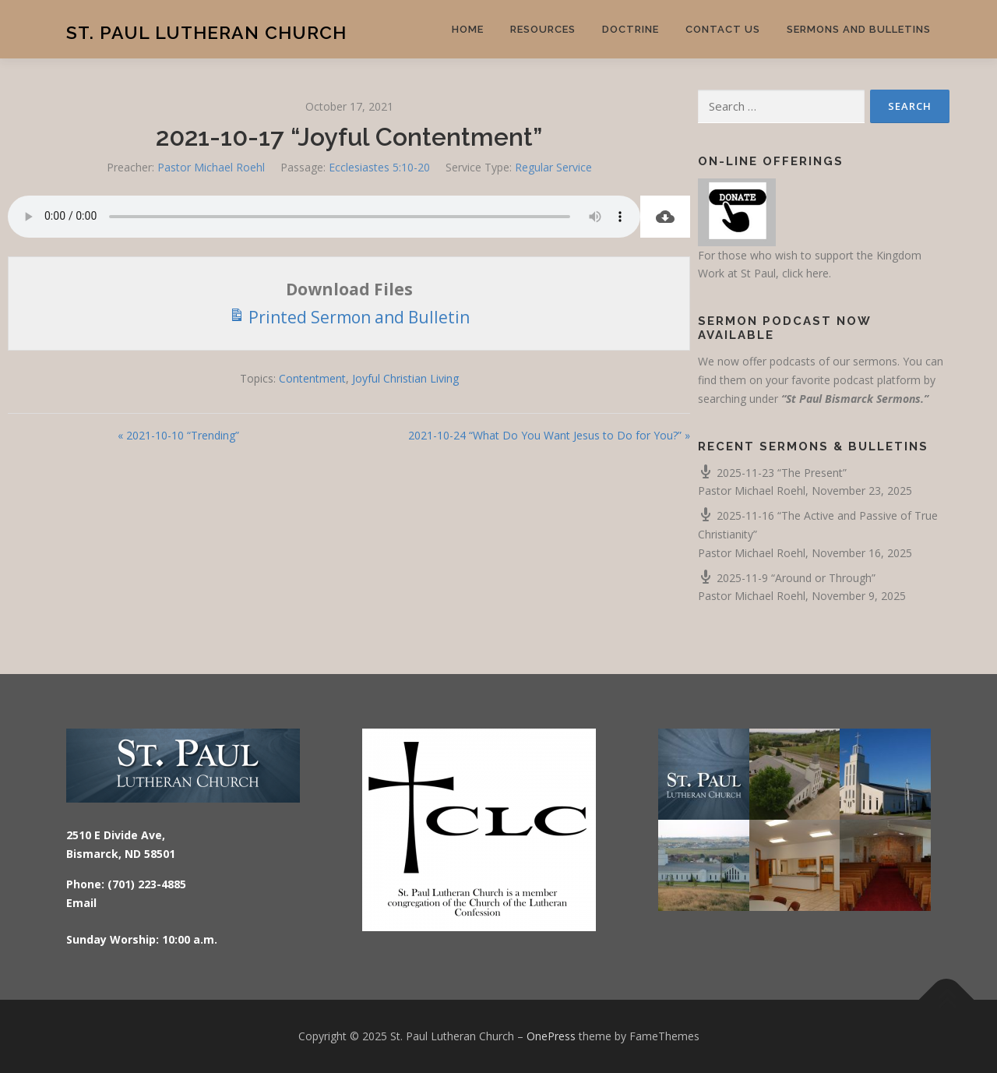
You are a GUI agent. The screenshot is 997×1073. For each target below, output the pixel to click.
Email (81, 902)
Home (468, 29)
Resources (543, 29)
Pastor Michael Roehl (211, 167)
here (817, 273)
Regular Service (553, 167)
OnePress (551, 1036)
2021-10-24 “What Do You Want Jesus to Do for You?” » (549, 435)
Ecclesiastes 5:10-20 (379, 167)
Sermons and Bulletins (859, 29)
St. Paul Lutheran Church (206, 31)
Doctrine (630, 29)
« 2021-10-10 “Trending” (178, 435)
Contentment (312, 378)
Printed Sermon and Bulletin (349, 316)
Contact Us (722, 29)
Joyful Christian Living (405, 378)
